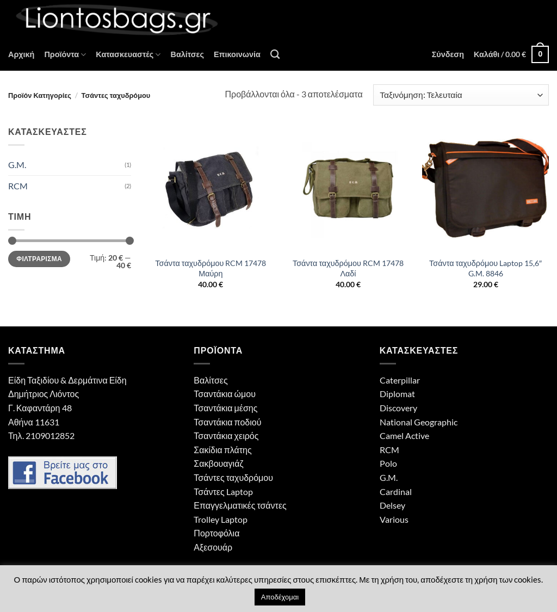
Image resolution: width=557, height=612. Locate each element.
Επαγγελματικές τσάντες (240, 505)
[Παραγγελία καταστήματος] (461, 95)
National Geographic (418, 422)
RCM (18, 186)
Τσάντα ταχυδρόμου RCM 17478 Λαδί (348, 268)
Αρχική (21, 54)
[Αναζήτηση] (275, 55)
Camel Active (404, 435)
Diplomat (397, 393)
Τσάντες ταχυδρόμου (233, 477)
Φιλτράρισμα (39, 259)
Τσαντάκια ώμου (225, 393)
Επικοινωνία (237, 54)
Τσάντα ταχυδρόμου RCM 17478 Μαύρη (210, 268)
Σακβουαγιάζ (218, 463)
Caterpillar (400, 380)
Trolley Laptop (220, 519)
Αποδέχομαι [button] (280, 596)
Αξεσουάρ (213, 547)
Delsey (392, 505)
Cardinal (396, 491)
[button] (448, 54)
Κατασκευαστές (128, 55)
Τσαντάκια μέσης (225, 408)
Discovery (398, 408)
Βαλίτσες (186, 54)
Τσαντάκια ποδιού (227, 422)
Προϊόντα (65, 55)
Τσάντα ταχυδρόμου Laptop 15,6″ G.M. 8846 (485, 268)
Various (394, 519)
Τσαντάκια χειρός (226, 435)
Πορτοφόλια (216, 533)
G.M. (17, 164)
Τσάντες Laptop (223, 491)
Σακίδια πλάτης (222, 449)
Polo (388, 463)
